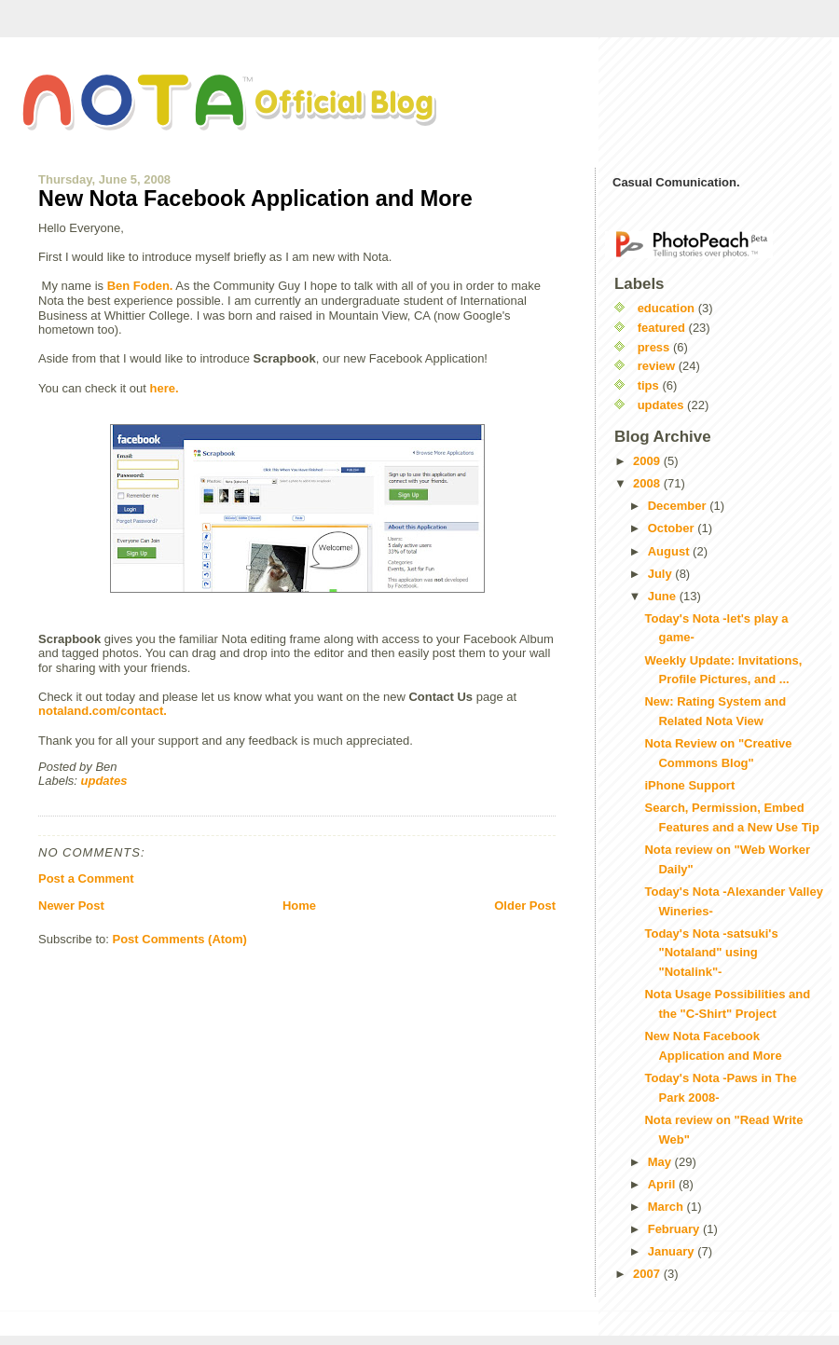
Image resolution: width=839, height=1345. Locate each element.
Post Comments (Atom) (180, 939)
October (672, 528)
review (656, 366)
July (662, 574)
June (664, 596)
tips (648, 385)
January (672, 1251)
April (663, 1184)
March (667, 1207)
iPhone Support (689, 785)
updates (104, 781)
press (654, 347)
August (670, 551)
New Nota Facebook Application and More (255, 198)
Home (299, 906)
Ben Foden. (140, 286)
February (675, 1229)
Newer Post (71, 906)
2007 (648, 1274)
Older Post (525, 906)
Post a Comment (86, 878)
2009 (648, 461)
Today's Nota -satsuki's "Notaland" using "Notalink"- (710, 953)
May (661, 1162)
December (678, 506)
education (666, 308)
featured (661, 328)
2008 (648, 483)
